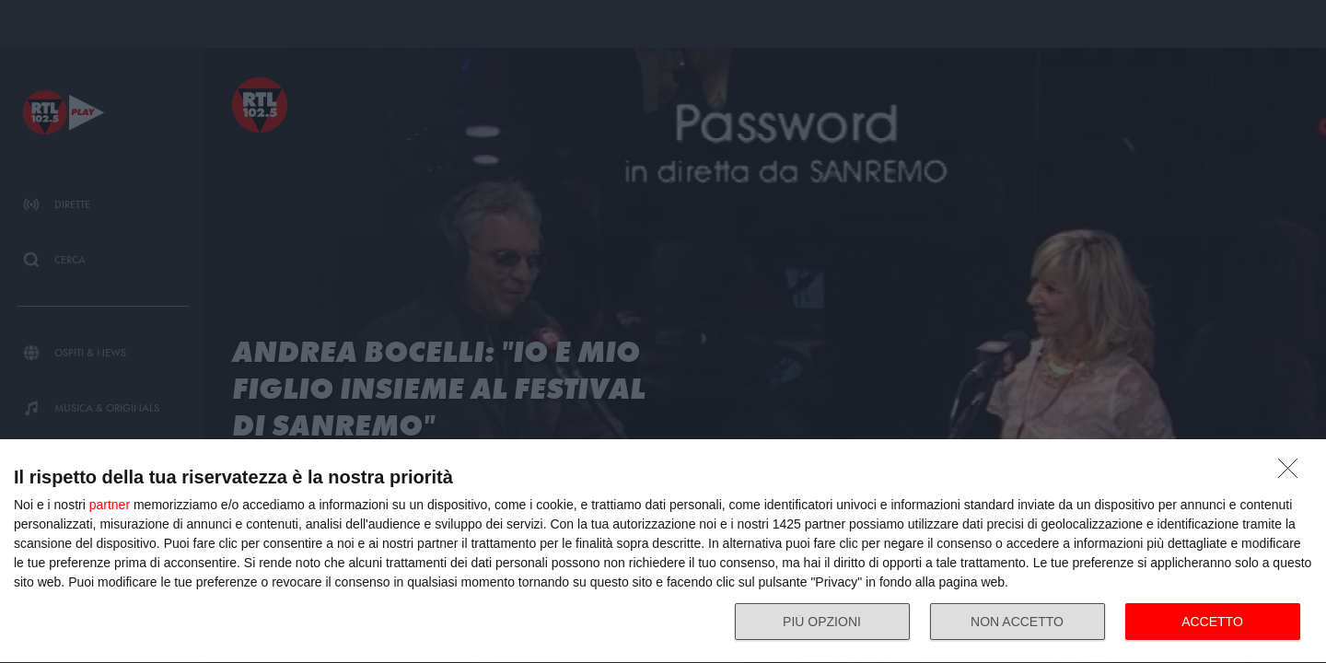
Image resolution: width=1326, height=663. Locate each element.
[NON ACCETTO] (1293, 473)
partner (109, 504)
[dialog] (663, 551)
